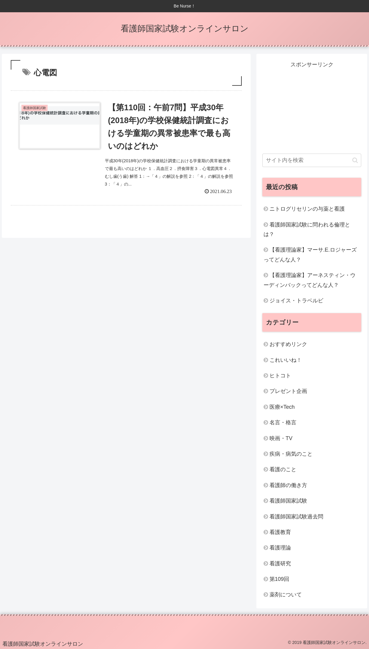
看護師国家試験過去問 (296, 517)
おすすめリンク (288, 344)
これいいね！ (286, 360)
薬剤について (286, 595)
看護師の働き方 (288, 485)
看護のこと (283, 469)
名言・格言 (283, 422)
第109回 (279, 579)
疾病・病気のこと (291, 454)
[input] (311, 160)
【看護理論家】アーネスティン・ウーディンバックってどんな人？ (310, 280)
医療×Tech (282, 407)
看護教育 (280, 532)
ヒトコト (280, 376)
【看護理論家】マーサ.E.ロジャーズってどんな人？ (310, 254)
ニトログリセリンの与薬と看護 (307, 209)
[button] (355, 160)
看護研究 (280, 564)
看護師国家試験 (288, 501)
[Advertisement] (311, 106)
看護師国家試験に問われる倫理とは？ (307, 229)
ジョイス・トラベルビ (296, 301)
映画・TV (281, 438)
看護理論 (280, 548)
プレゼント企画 (288, 391)
